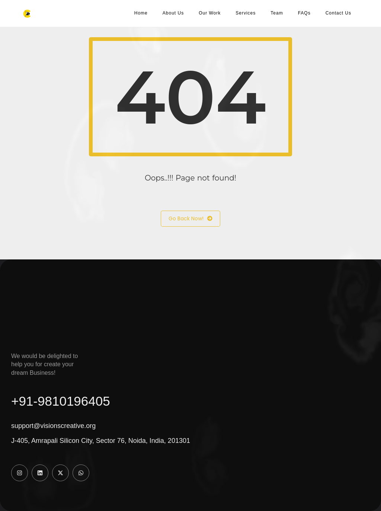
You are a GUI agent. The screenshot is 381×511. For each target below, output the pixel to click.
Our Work (210, 13)
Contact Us (338, 13)
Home (141, 13)
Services (246, 13)
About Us (173, 13)
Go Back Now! (190, 218)
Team (276, 13)
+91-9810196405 (60, 401)
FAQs (304, 13)
